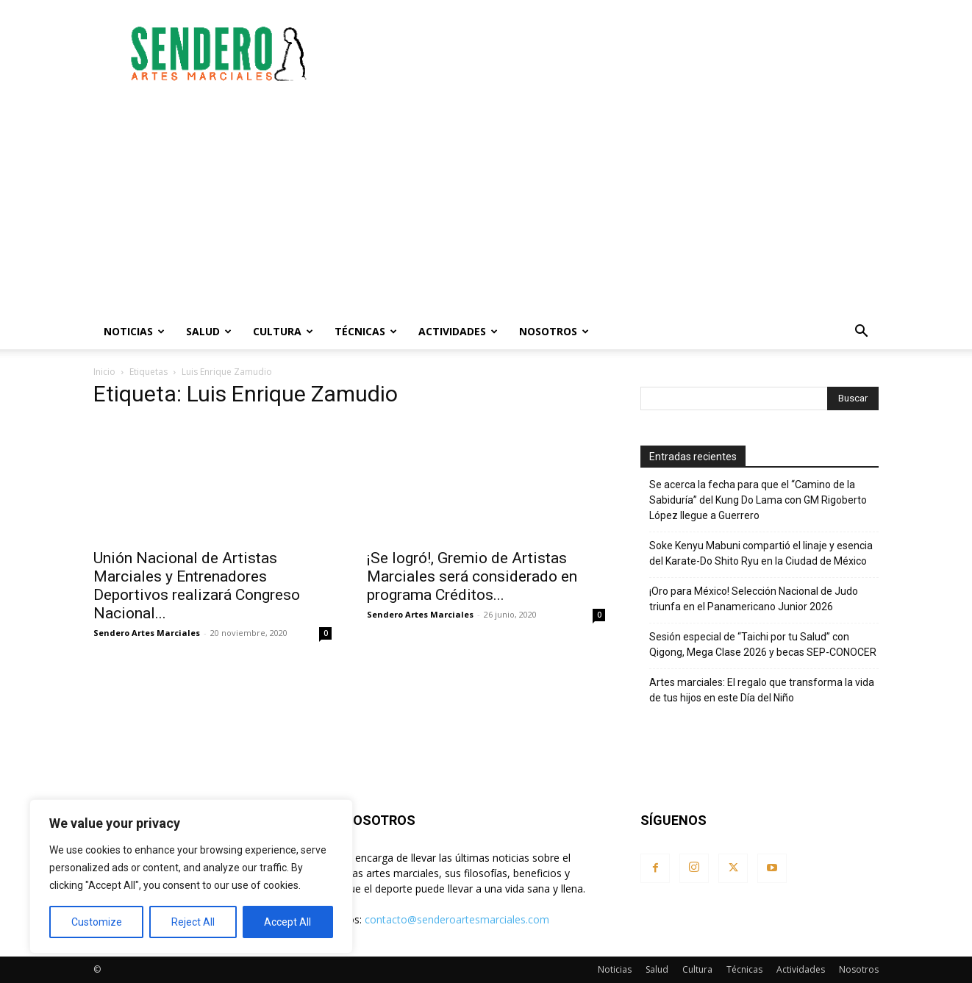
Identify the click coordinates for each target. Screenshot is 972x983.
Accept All (287, 922)
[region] (191, 876)
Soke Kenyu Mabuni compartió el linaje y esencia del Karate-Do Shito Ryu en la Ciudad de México (761, 553)
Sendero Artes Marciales (146, 632)
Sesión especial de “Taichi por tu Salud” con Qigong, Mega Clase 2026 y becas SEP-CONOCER (762, 644)
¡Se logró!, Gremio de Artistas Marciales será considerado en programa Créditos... (472, 576)
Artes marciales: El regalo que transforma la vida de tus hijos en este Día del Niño (761, 690)
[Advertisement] (611, 54)
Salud (209, 331)
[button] (861, 333)
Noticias (134, 331)
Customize (96, 922)
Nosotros (554, 331)
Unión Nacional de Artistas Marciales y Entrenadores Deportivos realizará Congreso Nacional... (196, 585)
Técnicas (366, 331)
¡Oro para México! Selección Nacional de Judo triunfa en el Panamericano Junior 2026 (753, 598)
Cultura (283, 331)
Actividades (458, 331)
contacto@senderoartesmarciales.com (457, 919)
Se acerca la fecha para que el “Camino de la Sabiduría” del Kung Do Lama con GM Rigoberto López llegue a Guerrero (758, 500)
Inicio (104, 371)
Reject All (193, 922)
